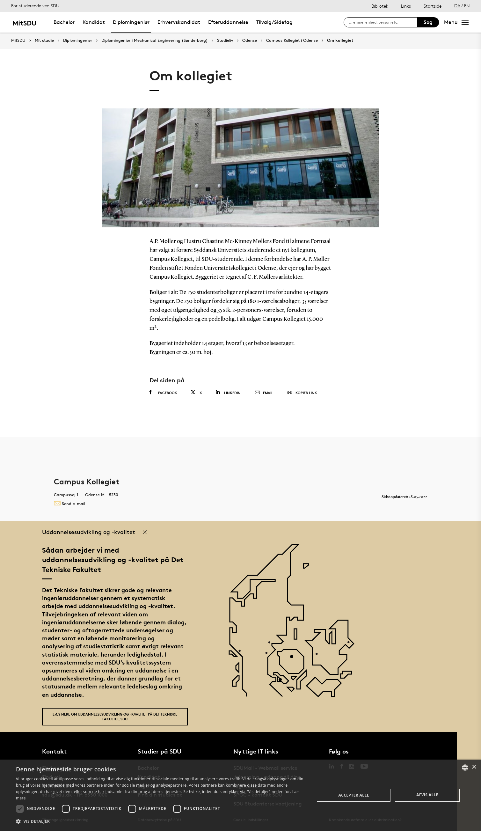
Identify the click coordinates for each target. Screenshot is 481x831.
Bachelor (64, 22)
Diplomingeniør (131, 22)
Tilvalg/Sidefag (274, 22)
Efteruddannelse (228, 22)
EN (467, 5)
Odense (249, 40)
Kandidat (94, 22)
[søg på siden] (383, 22)
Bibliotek (379, 6)
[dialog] (240, 795)
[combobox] (465, 767)
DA (457, 5)
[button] (161, 821)
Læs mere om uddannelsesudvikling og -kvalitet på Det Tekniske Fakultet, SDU (115, 716)
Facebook (163, 392)
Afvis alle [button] (427, 795)
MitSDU (18, 40)
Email (263, 392)
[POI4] (294, 659)
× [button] (473, 767)
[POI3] (283, 682)
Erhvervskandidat (178, 22)
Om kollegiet (340, 40)
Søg (428, 22)
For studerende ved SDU (35, 5)
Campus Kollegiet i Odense (292, 40)
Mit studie (44, 40)
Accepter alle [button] (353, 795)
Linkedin (228, 392)
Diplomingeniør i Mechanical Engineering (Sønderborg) (154, 40)
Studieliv (225, 40)
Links (406, 6)
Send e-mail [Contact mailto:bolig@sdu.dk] (69, 503)
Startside (432, 6)
